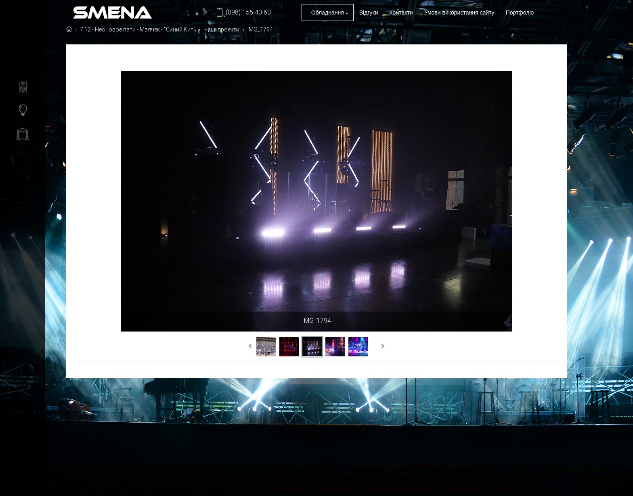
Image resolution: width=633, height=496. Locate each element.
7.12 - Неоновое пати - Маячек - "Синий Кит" (138, 55)
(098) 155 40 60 (248, 12)
